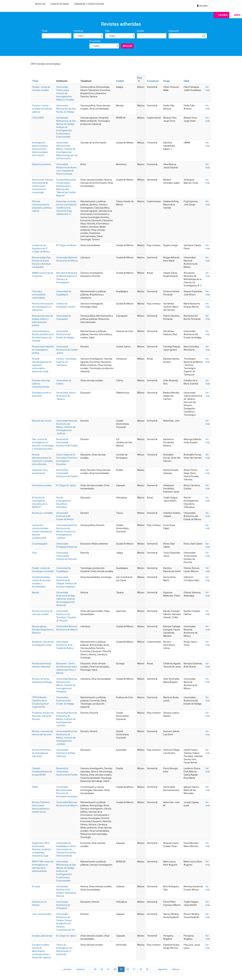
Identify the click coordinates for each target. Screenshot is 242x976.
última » (176, 969)
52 (140, 969)
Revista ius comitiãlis (42, 513)
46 (101, 969)
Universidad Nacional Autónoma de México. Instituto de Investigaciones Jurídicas (66, 427)
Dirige (166, 81)
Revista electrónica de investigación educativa (41, 753)
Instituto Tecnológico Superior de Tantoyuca (66, 362)
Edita (186, 81)
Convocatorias (59, 4)
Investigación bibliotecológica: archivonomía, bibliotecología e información (40, 149)
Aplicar (127, 46)
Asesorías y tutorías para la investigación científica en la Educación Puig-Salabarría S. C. (66, 207)
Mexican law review (42, 420)
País (107, 31)
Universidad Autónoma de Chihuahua (63, 905)
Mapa (237, 15)
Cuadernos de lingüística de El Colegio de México (41, 248)
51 (134, 969)
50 (127, 969)
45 (95, 969)
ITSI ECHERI (38, 117)
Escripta (36, 886)
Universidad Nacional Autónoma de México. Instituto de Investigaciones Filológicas (66, 685)
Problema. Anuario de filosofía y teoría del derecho (43, 716)
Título (45, 31)
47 (108, 969)
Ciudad (140, 31)
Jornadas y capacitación (89, 4)
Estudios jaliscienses (42, 935)
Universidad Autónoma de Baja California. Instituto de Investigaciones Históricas (65, 598)
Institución (174, 31)
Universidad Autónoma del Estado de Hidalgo (65, 334)
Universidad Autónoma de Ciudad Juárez (66, 349)
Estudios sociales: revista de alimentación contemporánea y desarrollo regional (41, 951)
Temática (78, 31)
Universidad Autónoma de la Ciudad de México (65, 645)
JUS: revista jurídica (42, 914)
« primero (67, 969)
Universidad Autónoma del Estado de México (65, 516)
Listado (223, 15)
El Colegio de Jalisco (66, 485)
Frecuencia (94, 41)
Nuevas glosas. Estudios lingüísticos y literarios (43, 629)
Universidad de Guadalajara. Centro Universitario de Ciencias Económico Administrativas (66, 849)
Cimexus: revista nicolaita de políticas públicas (42, 108)
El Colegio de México (66, 245)
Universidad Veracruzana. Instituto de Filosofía (66, 555)
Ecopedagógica (39, 543)
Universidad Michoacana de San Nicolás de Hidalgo (66, 108)
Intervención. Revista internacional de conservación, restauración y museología (42, 186)
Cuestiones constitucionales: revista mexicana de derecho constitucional (42, 531)
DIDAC (35, 787)
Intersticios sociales (42, 485)
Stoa (34, 552)
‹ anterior (80, 969)
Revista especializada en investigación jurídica (43, 349)
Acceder (202, 5)
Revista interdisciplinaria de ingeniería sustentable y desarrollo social (41, 365)
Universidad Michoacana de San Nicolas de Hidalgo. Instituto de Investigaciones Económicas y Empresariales (66, 127)
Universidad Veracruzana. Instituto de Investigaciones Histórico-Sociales (65, 93)
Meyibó (35, 592)
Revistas (40, 4)
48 (114, 969)
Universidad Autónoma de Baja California (65, 753)
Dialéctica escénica (41, 164)
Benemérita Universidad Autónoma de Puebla (66, 442)
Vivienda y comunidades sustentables (39, 294)
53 (147, 969)
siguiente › (163, 969)
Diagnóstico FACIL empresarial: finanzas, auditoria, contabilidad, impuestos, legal (41, 849)
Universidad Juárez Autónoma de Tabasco (66, 395)
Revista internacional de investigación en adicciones (42, 306)
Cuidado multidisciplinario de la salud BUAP (42, 771)
